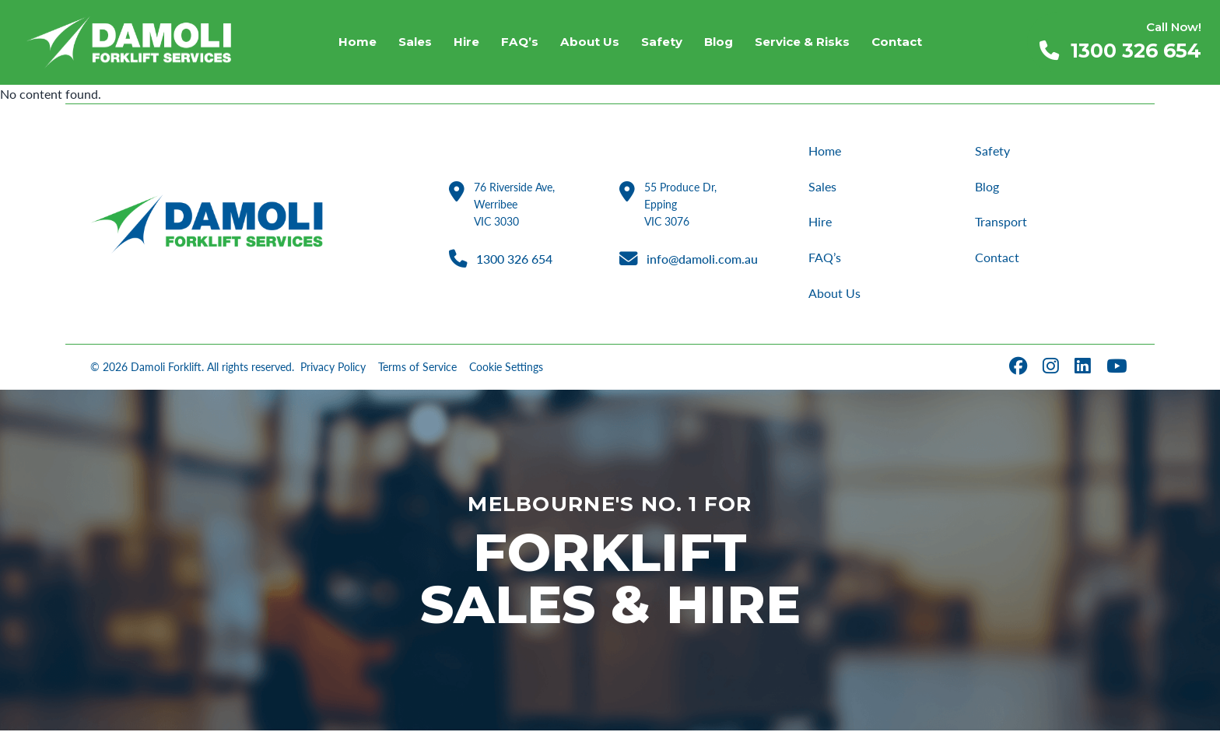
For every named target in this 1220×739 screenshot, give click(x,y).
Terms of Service (417, 376)
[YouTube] (1118, 376)
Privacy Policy (333, 376)
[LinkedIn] (1084, 376)
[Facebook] (1019, 376)
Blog (988, 188)
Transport (1002, 226)
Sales (822, 188)
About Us (836, 300)
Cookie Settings (506, 376)
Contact (997, 263)
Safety (993, 151)
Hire (820, 226)
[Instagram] (1052, 376)
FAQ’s (826, 263)
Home (826, 151)
